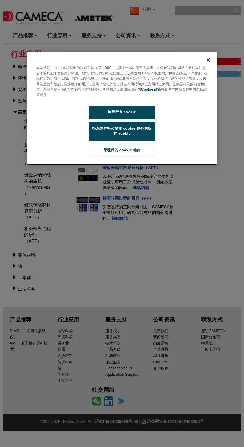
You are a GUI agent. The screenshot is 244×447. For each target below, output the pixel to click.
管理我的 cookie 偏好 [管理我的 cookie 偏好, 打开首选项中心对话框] (122, 150)
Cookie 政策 (151, 89)
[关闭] (208, 60)
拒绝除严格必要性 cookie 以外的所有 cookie (122, 131)
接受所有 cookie (122, 112)
